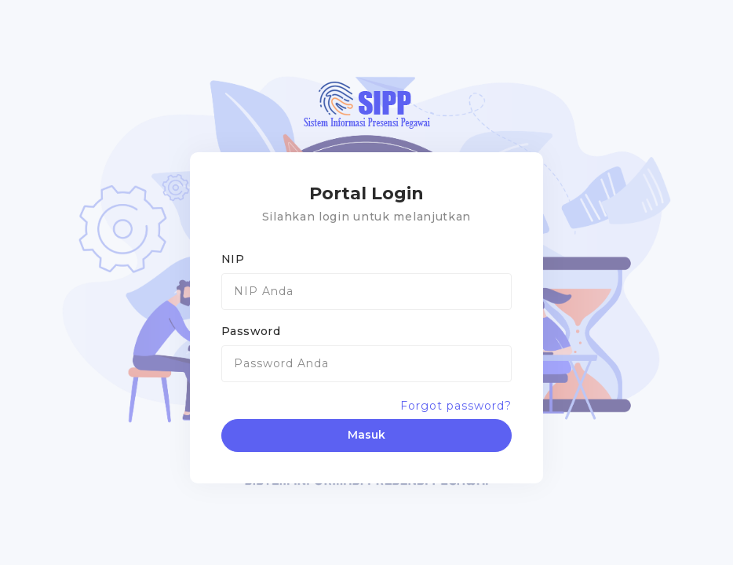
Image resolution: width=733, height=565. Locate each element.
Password (250, 331)
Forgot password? (456, 406)
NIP (232, 259)
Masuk (366, 435)
